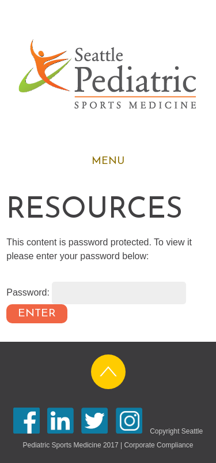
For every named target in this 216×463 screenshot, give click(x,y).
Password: (96, 292)
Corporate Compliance (158, 445)
